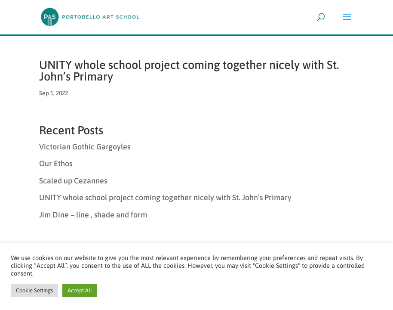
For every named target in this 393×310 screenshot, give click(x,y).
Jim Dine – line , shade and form (93, 214)
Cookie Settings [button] (34, 290)
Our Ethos (55, 163)
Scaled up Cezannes (73, 180)
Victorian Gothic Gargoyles (84, 146)
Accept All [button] (80, 290)
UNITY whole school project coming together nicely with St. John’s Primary (189, 70)
